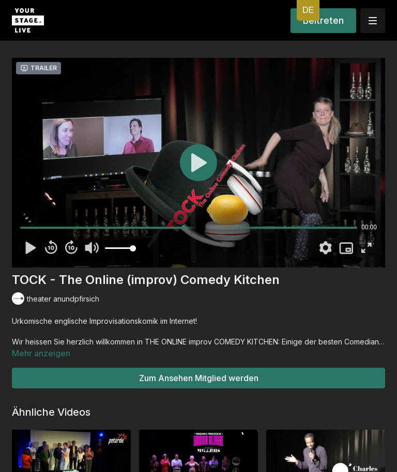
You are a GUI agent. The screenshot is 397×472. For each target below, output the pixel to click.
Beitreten (323, 20)
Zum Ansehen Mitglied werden (198, 378)
